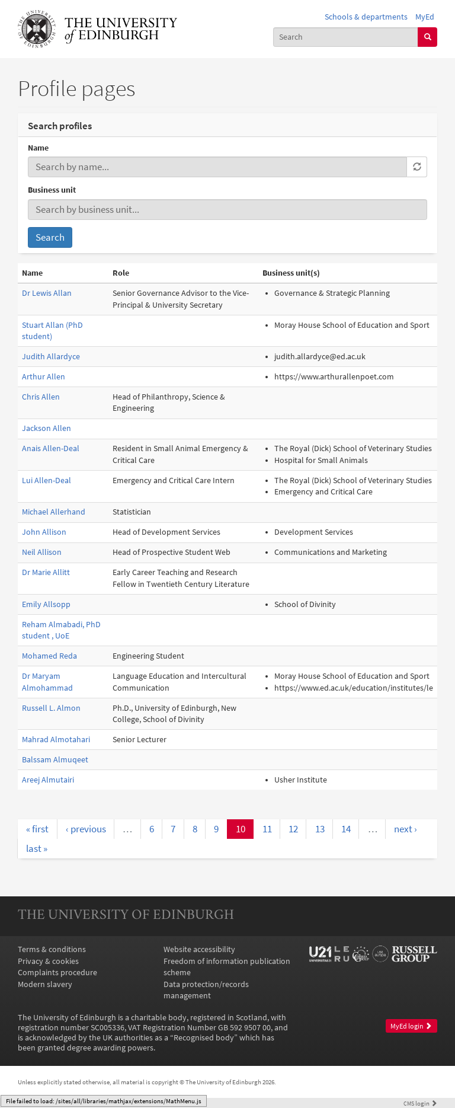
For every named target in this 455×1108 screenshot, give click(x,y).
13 (320, 828)
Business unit (52, 190)
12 (293, 828)
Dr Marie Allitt (46, 572)
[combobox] (346, 37)
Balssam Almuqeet (55, 760)
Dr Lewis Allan (47, 293)
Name (38, 148)
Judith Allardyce (51, 357)
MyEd (424, 17)
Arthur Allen (43, 377)
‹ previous (86, 828)
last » (36, 848)
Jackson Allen (46, 428)
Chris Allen (41, 397)
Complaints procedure (57, 972)
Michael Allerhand (53, 512)
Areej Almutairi (48, 780)
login (420, 1103)
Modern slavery (45, 984)
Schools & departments (366, 17)
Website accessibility (199, 949)
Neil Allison (42, 552)
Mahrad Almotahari (56, 740)
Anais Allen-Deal (50, 448)
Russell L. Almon (51, 708)
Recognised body (204, 1038)
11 (267, 828)
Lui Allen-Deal (46, 480)
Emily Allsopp (46, 604)
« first (37, 828)
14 (346, 828)
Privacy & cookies (48, 961)
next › (405, 828)
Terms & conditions (52, 949)
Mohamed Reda (49, 656)
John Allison (44, 532)
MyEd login (411, 1026)
